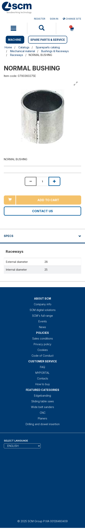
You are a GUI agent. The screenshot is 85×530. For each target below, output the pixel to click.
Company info (42, 304)
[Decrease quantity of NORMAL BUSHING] (30, 181)
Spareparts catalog (48, 47)
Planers (42, 418)
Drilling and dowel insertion (43, 424)
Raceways (16, 55)
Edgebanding (42, 395)
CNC (42, 412)
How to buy (42, 384)
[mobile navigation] (13, 28)
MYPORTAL (42, 372)
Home (8, 47)
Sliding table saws (42, 401)
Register (39, 18)
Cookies (42, 349)
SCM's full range (42, 315)
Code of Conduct (42, 355)
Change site (72, 18)
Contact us (42, 211)
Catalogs (23, 47)
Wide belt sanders (42, 407)
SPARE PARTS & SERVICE (47, 39)
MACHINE (14, 39)
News (42, 327)
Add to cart (48, 200)
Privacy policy (42, 344)
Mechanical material (22, 51)
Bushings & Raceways (55, 51)
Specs (8, 236)
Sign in (54, 18)
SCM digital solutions (43, 310)
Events (42, 321)
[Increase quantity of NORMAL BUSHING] (54, 181)
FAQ (42, 367)
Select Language (16, 440)
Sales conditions (42, 338)
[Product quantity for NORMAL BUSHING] (42, 181)
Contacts (42, 378)
